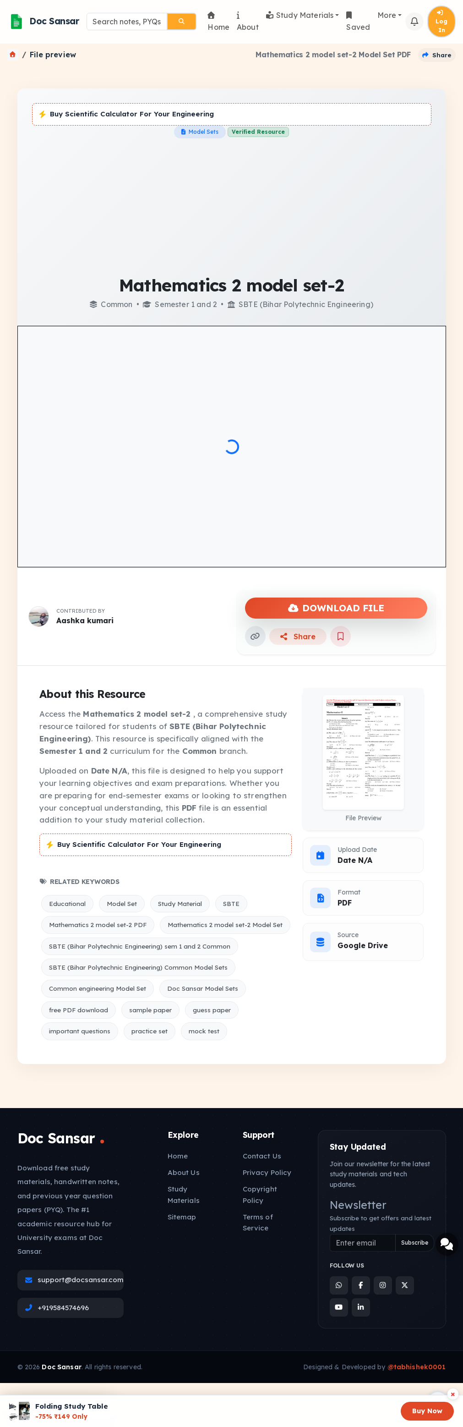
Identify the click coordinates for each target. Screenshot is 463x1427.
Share (298, 636)
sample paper (150, 1010)
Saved (358, 21)
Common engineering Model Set (97, 988)
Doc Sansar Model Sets (202, 988)
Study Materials (300, 15)
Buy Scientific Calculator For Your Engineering (126, 114)
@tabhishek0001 (416, 1367)
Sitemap (182, 1217)
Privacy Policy (267, 1172)
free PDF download (78, 1010)
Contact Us (262, 1156)
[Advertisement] (231, 207)
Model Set (122, 903)
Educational (67, 903)
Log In (441, 21)
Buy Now (427, 1411)
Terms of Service (258, 1222)
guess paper (212, 1010)
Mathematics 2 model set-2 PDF (98, 924)
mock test (204, 1031)
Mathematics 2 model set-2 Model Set (225, 924)
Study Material (180, 903)
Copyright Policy (260, 1194)
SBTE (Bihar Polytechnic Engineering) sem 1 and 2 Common (139, 946)
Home (218, 21)
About (248, 21)
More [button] (386, 15)
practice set (149, 1031)
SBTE (231, 903)
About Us (184, 1172)
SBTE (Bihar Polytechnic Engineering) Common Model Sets (138, 967)
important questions (79, 1031)
